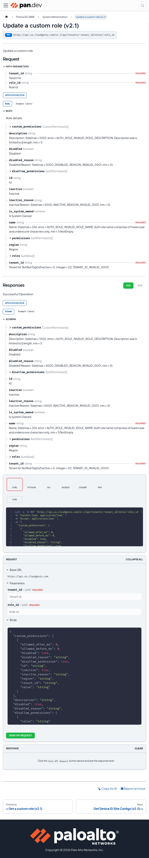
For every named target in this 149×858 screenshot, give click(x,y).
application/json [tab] (15, 95)
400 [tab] (140, 285)
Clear (139, 748)
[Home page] (6, 17)
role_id (13, 605)
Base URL (16, 569)
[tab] (7, 104)
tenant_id (15, 589)
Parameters (17, 583)
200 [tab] (128, 285)
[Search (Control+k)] (142, 5)
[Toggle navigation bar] (6, 5)
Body (13, 620)
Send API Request (20, 735)
